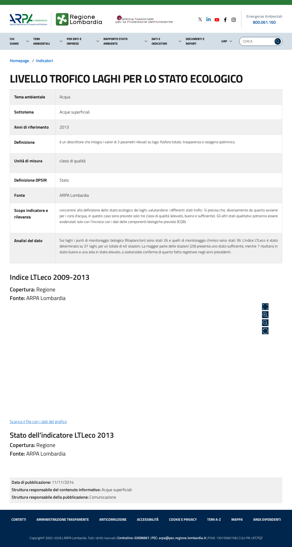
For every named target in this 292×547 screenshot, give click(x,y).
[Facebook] (224, 19)
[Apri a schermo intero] (265, 306)
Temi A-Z (214, 519)
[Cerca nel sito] (278, 41)
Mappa (237, 519)
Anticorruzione (112, 519)
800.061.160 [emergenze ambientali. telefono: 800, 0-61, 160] (264, 22)
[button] (27, 41)
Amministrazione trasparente (62, 519)
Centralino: (133, 537)
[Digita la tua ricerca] (258, 41)
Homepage (19, 60)
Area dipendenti (267, 519)
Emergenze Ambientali (264, 16)
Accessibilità (148, 519)
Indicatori (44, 60)
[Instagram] (232, 19)
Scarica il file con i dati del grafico (38, 421)
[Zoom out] (265, 322)
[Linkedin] (207, 19)
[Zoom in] (265, 314)
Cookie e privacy (183, 519)
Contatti (18, 519)
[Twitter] (200, 19)
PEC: (178, 537)
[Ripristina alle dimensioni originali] (265, 330)
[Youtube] (215, 19)
